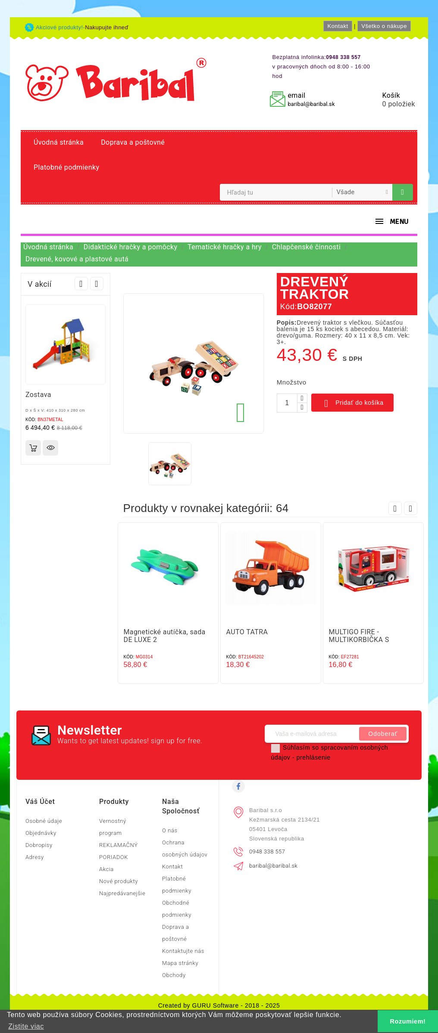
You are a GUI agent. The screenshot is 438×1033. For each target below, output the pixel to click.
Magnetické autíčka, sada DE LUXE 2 (165, 636)
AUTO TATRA (247, 632)
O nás (170, 830)
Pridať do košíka (352, 403)
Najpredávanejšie (122, 893)
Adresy (34, 857)
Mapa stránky (180, 963)
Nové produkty (118, 881)
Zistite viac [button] (26, 1026)
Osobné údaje (43, 821)
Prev (81, 283)
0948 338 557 (267, 851)
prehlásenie (314, 757)
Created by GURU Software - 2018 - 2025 (219, 1005)
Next (96, 283)
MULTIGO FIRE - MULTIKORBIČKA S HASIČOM (359, 639)
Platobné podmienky (66, 167)
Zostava (38, 395)
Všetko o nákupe (384, 26)
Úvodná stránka (59, 142)
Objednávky (40, 833)
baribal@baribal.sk (311, 104)
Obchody (174, 975)
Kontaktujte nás (183, 951)
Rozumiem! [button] (408, 1021)
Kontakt (337, 26)
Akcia (106, 869)
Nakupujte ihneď (106, 27)
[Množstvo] (287, 403)
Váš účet (40, 801)
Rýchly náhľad (50, 448)
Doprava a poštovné (133, 142)
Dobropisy (39, 845)
